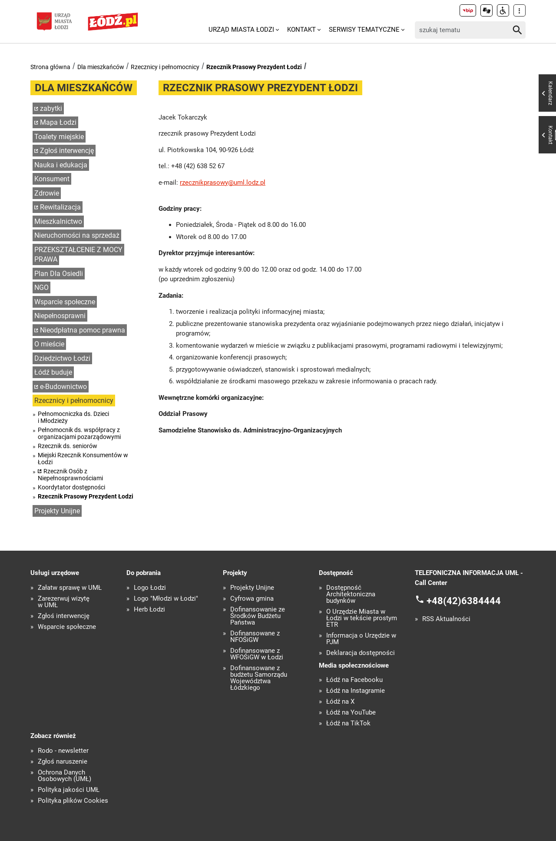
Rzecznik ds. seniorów (67, 445)
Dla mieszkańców (100, 66)
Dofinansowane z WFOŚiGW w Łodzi (256, 654)
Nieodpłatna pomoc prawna (82, 330)
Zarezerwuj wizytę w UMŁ (63, 601)
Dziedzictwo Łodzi (62, 358)
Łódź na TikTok (348, 723)
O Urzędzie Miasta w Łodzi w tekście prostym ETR (361, 618)
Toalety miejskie (59, 137)
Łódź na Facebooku (354, 680)
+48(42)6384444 (464, 600)
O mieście (49, 344)
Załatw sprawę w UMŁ (70, 588)
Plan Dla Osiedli (58, 273)
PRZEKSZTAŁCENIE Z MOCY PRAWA (78, 255)
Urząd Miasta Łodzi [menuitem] (241, 29)
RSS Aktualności (446, 619)
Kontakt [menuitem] (301, 29)
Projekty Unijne (57, 511)
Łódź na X (340, 701)
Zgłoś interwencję (67, 150)
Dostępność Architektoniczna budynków (350, 594)
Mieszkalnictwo (58, 221)
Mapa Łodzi (58, 122)
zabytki (51, 108)
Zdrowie (46, 193)
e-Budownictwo (63, 386)
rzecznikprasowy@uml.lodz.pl (222, 182)
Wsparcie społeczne (64, 302)
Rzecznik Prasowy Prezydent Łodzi (254, 66)
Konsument (52, 179)
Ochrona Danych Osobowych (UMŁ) (64, 775)
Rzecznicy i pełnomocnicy (165, 66)
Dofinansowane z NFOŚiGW (255, 636)
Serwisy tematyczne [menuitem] (364, 29)
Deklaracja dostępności (360, 653)
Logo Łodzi (150, 588)
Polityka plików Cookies (73, 801)
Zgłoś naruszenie (62, 761)
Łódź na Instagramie (355, 691)
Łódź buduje (53, 372)
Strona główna (50, 66)
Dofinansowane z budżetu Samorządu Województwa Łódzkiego (258, 678)
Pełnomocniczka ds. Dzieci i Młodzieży (73, 417)
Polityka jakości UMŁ (68, 790)
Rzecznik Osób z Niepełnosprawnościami (70, 475)
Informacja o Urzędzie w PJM (361, 638)
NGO (41, 287)
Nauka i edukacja (60, 165)
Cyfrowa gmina (252, 598)
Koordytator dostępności (71, 487)
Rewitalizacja (60, 207)
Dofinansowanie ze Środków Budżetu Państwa (257, 616)
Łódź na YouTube (351, 712)
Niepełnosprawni (60, 316)
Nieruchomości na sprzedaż (76, 235)
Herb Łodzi (149, 609)
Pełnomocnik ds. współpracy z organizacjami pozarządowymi (79, 433)
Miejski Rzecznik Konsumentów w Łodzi (83, 458)
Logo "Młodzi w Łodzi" (166, 598)
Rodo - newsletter (63, 751)
